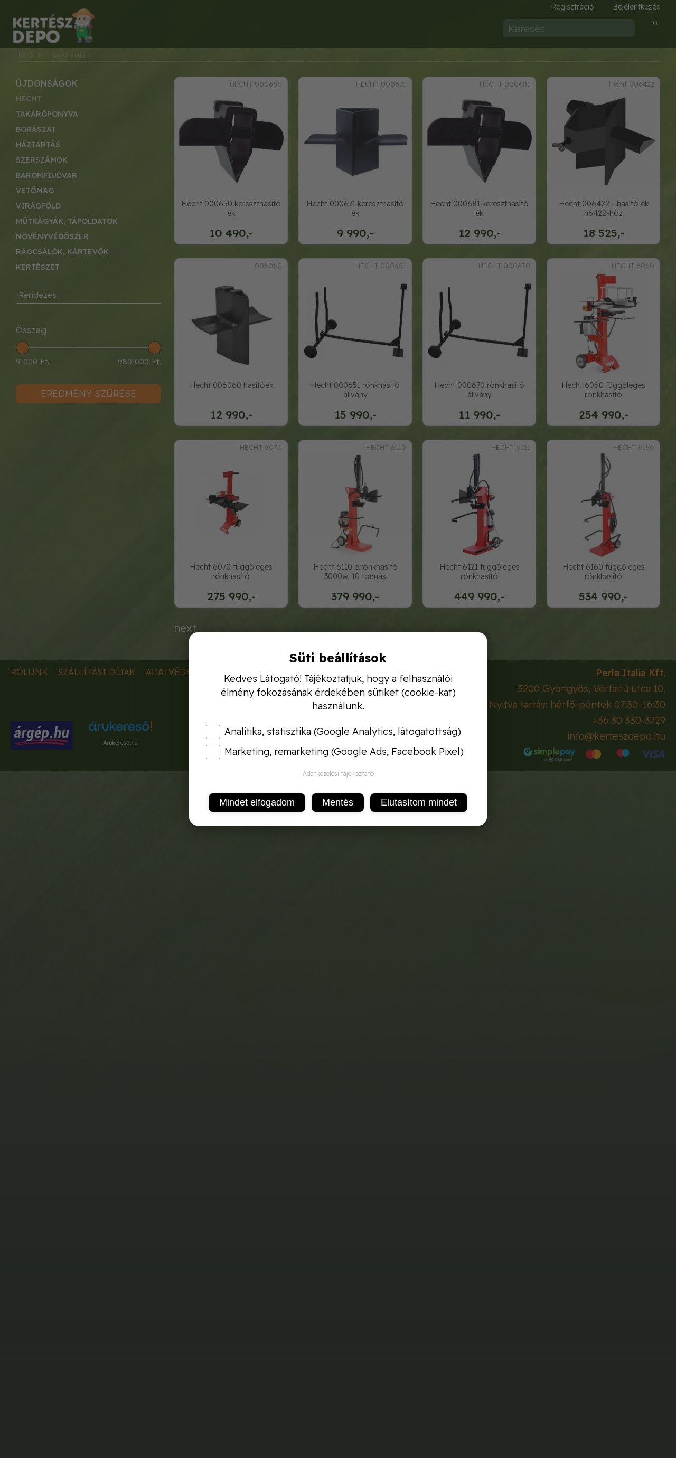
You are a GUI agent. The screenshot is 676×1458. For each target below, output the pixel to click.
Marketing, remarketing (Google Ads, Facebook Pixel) (335, 751)
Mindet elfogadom (257, 802)
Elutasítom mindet (419, 802)
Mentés (337, 802)
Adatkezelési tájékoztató (338, 774)
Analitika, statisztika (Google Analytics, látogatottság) (333, 731)
